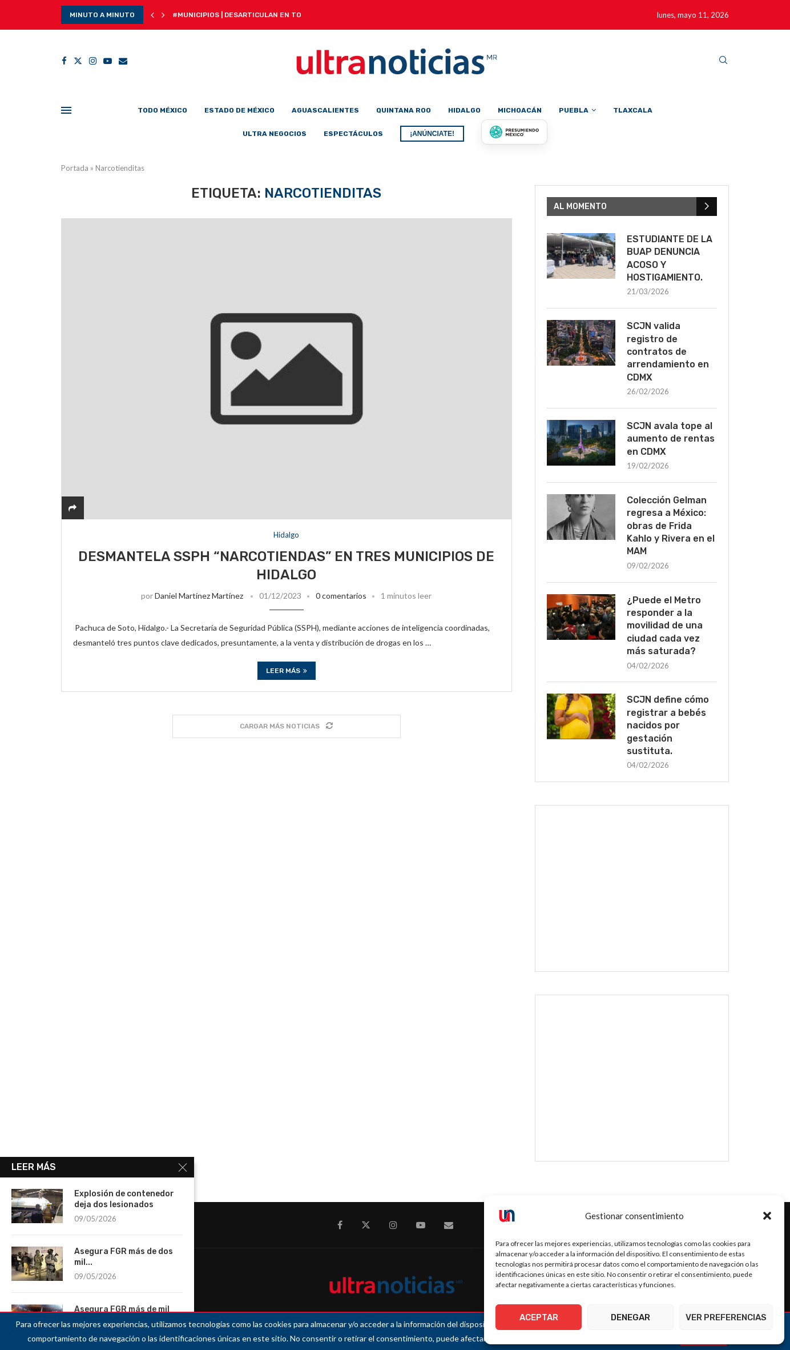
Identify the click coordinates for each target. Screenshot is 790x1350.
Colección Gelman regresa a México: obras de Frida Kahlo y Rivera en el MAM (671, 526)
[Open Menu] (66, 110)
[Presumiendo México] (514, 132)
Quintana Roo (403, 110)
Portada (74, 168)
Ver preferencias (726, 1317)
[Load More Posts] (286, 726)
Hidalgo (464, 110)
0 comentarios (341, 595)
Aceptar (538, 1317)
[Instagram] (92, 61)
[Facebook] (64, 61)
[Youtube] (107, 61)
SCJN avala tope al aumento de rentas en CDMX (671, 438)
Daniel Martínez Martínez (199, 595)
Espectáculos (353, 134)
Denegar (630, 1317)
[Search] (723, 61)
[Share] (72, 507)
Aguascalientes (325, 110)
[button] (767, 1215)
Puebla (574, 110)
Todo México (162, 110)
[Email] (123, 61)
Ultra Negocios (275, 134)
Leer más (286, 671)
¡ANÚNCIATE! (432, 134)
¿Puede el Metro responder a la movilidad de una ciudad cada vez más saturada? (665, 626)
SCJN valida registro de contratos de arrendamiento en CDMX (668, 352)
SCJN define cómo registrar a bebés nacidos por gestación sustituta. (668, 725)
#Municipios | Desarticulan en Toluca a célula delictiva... (284, 15)
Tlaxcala (632, 110)
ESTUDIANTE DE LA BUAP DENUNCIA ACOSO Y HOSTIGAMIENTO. (669, 258)
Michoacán (520, 110)
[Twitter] (78, 61)
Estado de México (239, 110)
